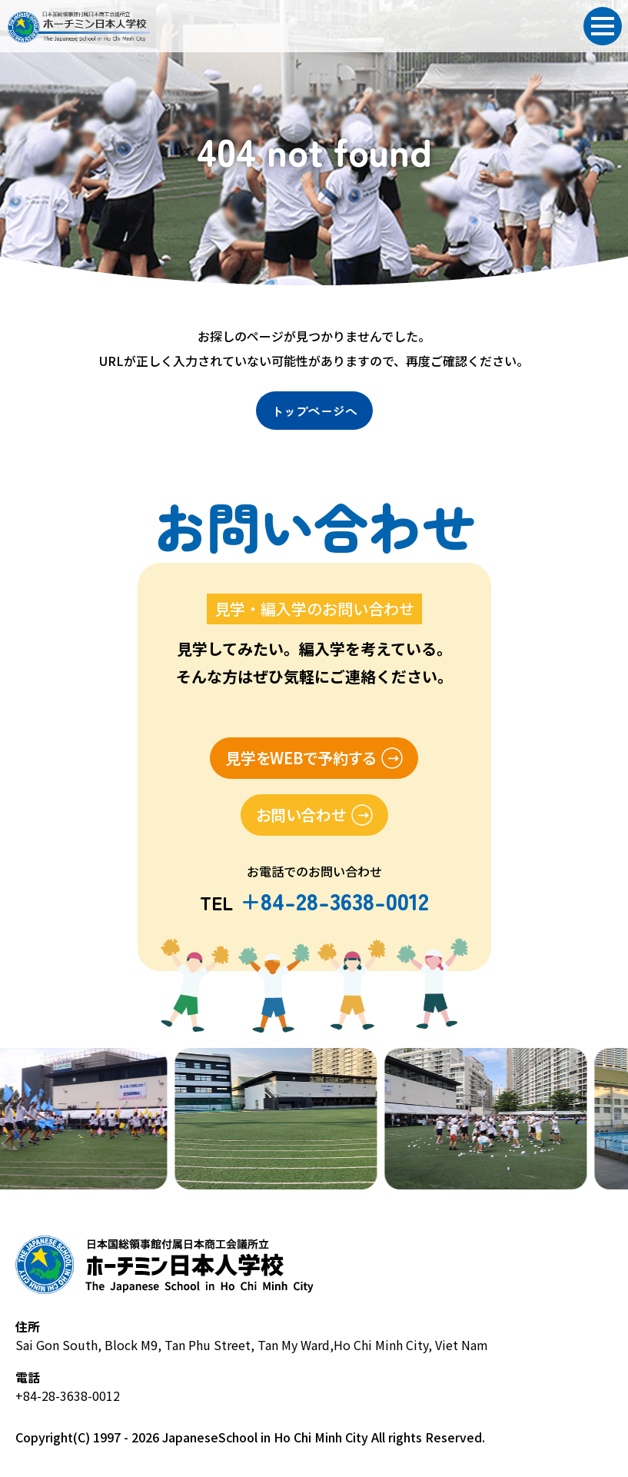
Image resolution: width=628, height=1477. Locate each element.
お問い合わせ (301, 814)
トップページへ (314, 410)
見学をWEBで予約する (300, 758)
